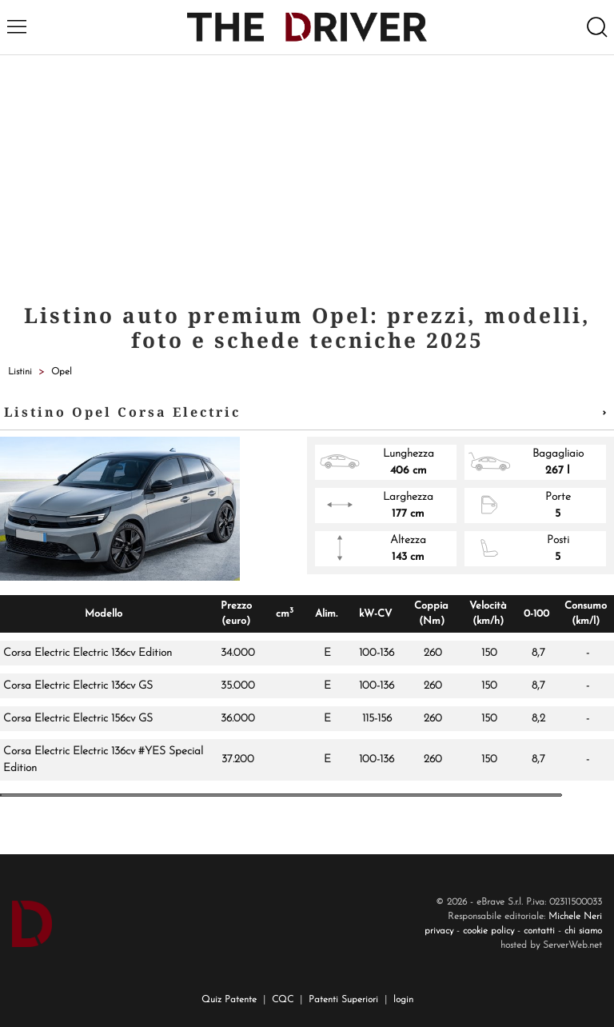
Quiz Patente (229, 1000)
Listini (20, 372)
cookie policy (488, 931)
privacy (439, 931)
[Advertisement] (307, 175)
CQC (282, 1000)
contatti (539, 931)
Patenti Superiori (343, 1000)
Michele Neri (575, 916)
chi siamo (583, 931)
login (403, 1000)
